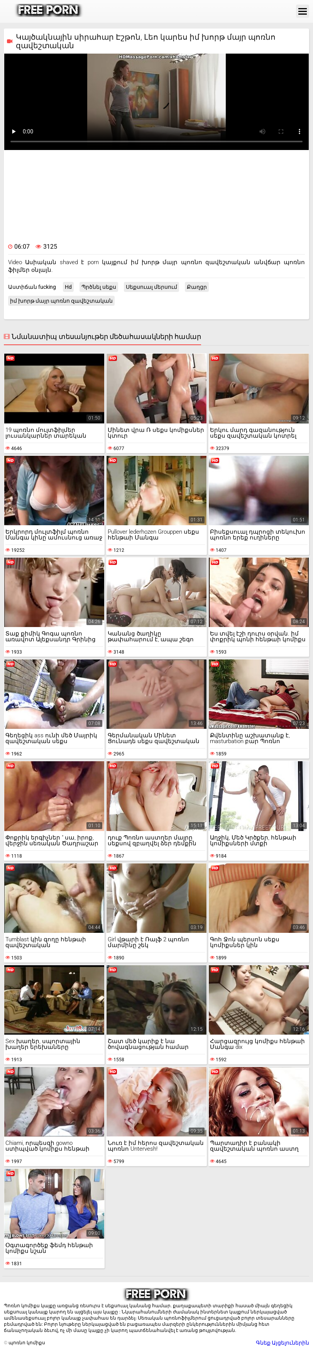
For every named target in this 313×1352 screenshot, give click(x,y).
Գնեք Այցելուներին (282, 1343)
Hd (68, 287)
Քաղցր (197, 287)
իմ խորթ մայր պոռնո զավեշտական (61, 301)
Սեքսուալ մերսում (151, 287)
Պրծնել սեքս (98, 287)
